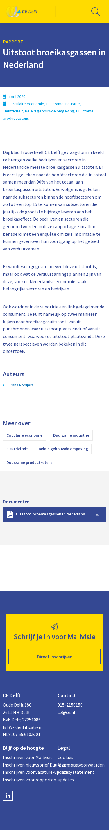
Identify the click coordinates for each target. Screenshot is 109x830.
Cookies (65, 757)
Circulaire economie (24, 435)
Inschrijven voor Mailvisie (27, 757)
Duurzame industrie (71, 435)
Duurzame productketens (29, 462)
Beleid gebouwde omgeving (63, 448)
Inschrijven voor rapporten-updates (27, 779)
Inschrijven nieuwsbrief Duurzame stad (27, 765)
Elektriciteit (17, 448)
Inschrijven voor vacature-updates (27, 772)
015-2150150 (70, 705)
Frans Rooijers (21, 385)
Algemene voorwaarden (81, 765)
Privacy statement (76, 772)
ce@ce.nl (66, 712)
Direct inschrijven (54, 657)
